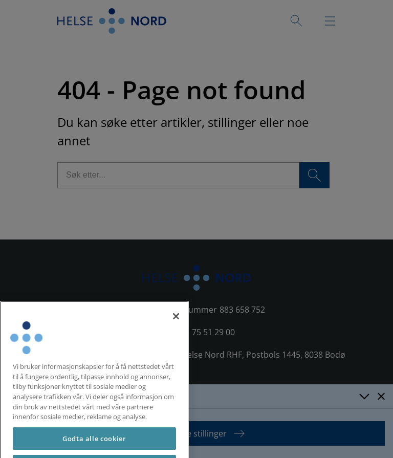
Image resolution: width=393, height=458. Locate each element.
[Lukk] (176, 330)
